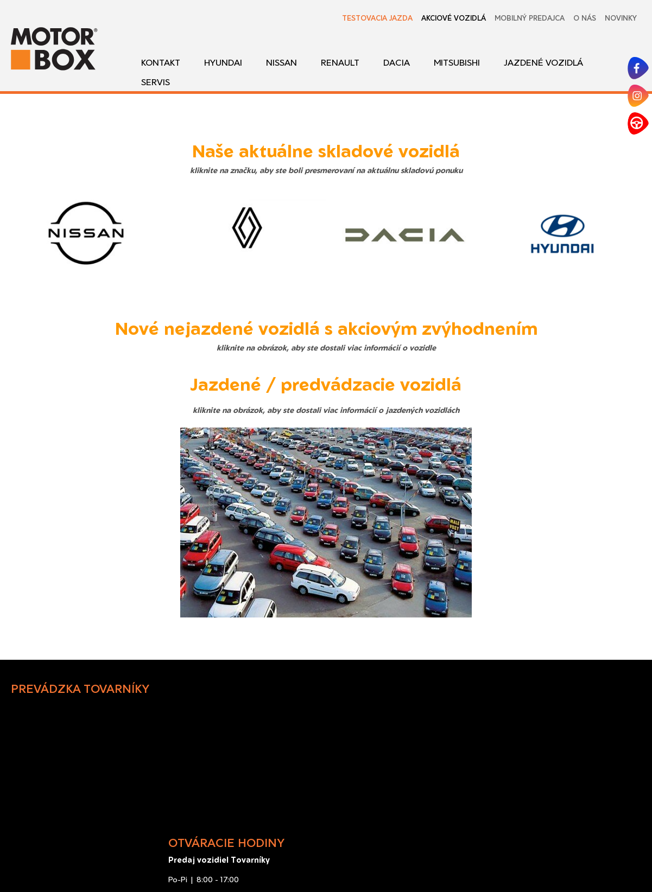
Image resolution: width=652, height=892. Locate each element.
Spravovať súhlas (572, 866)
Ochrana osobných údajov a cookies (479, 866)
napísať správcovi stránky (375, 866)
